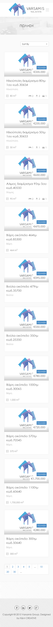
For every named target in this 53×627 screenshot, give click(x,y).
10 (41, 566)
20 (8, 571)
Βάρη (9, 243)
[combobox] (34, 44)
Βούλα (9, 295)
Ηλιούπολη (12, 89)
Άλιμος (10, 192)
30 (14, 571)
